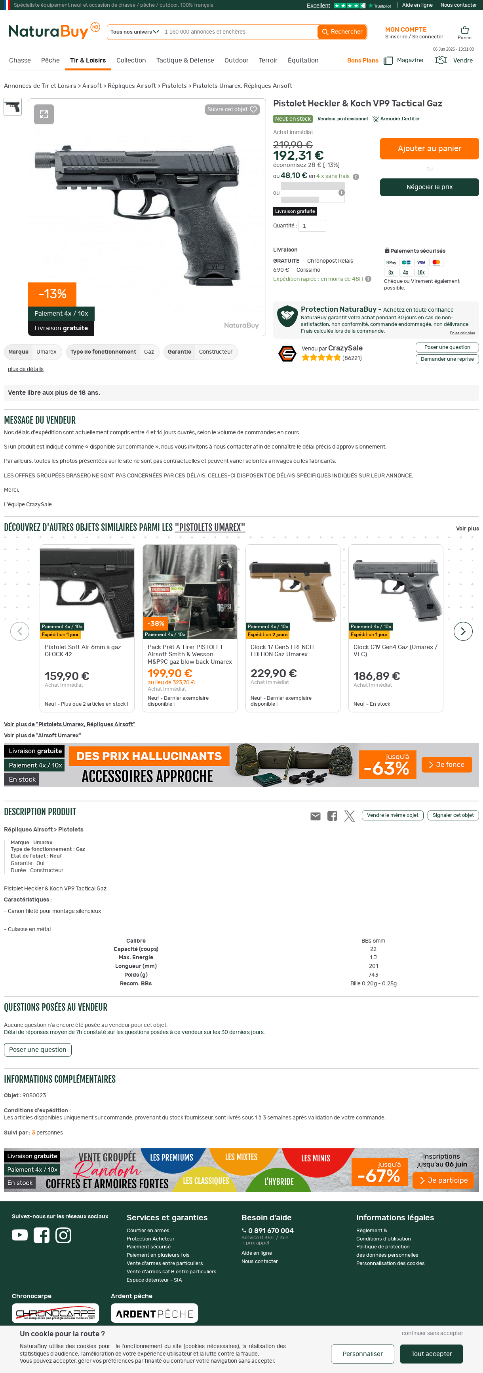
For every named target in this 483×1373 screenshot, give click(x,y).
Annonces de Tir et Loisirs (40, 86)
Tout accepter (431, 1354)
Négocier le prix (430, 187)
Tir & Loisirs (88, 60)
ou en (316, 176)
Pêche (50, 60)
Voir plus (467, 529)
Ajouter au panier (430, 149)
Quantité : (286, 226)
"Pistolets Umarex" (210, 527)
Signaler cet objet (453, 815)
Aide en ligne (417, 5)
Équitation (303, 60)
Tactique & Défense (185, 60)
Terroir (268, 60)
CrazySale (332, 348)
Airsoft (92, 86)
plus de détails (26, 369)
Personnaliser (362, 1354)
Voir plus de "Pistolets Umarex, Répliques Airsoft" (69, 724)
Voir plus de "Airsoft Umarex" (42, 736)
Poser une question (447, 347)
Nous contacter (459, 5)
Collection (131, 60)
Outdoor (236, 60)
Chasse (20, 60)
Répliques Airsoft (132, 86)
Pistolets (174, 86)
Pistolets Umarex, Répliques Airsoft (242, 86)
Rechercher (342, 32)
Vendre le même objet (392, 815)
